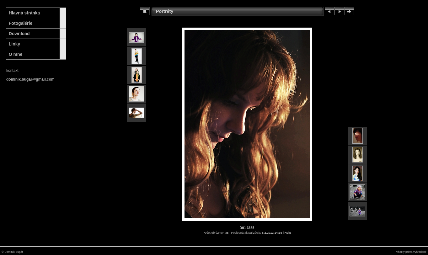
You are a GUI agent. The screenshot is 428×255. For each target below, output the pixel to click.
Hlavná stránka (23, 12)
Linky (14, 43)
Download (19, 33)
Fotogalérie (20, 23)
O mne (16, 54)
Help (288, 232)
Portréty (164, 11)
